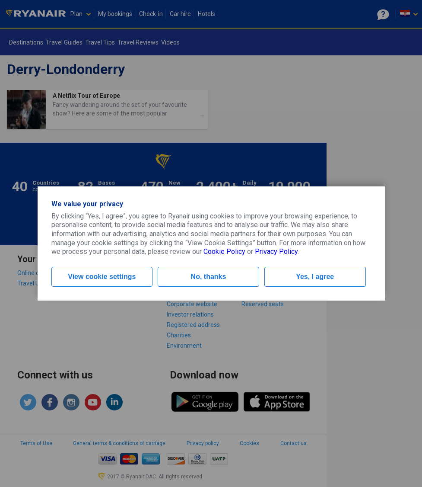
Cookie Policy (224, 251)
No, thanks (208, 276)
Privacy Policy (276, 251)
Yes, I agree (315, 276)
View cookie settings (102, 276)
